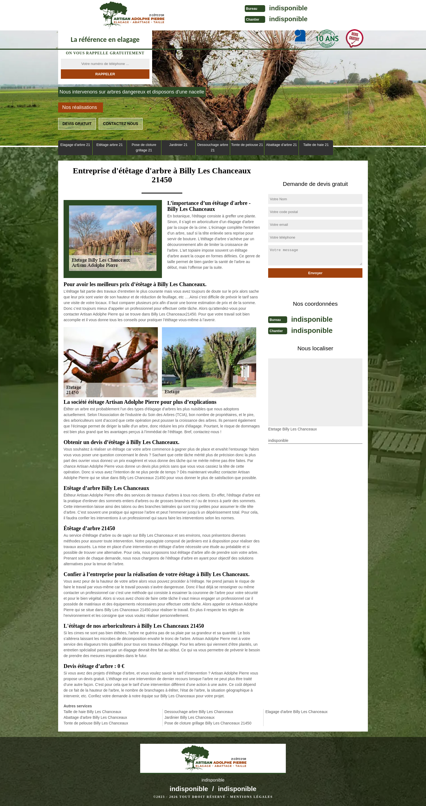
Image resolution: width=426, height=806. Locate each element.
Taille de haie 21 (316, 145)
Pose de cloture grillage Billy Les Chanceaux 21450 (207, 723)
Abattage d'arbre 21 (281, 145)
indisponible (224, 8)
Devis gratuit (77, 123)
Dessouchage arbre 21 (212, 147)
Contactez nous (120, 123)
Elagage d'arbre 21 (75, 145)
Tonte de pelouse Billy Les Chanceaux (96, 723)
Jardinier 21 (178, 145)
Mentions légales (251, 797)
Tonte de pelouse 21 (247, 145)
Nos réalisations (79, 107)
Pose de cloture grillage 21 (144, 147)
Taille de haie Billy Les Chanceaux (92, 712)
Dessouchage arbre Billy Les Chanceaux (198, 712)
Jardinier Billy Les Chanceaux (189, 717)
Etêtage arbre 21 (109, 145)
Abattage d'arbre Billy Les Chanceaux (95, 717)
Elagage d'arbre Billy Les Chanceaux (296, 712)
